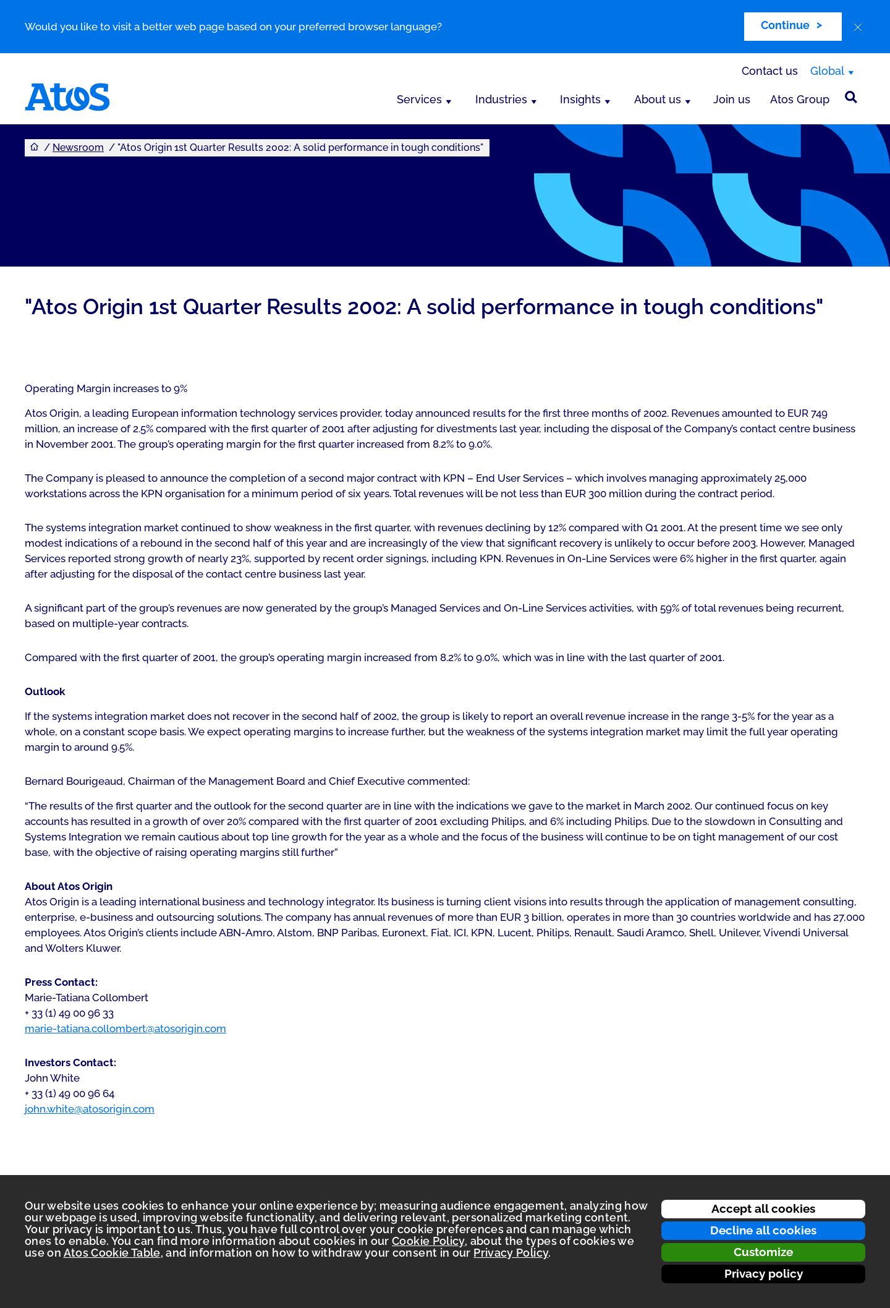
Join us (731, 99)
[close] (857, 27)
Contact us (770, 70)
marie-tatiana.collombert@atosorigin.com (125, 1028)
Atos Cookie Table (112, 1252)
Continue (785, 25)
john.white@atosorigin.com (90, 1109)
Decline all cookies (763, 1230)
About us (657, 99)
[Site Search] (851, 97)
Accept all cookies (763, 1208)
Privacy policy (763, 1273)
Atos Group (799, 99)
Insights (580, 99)
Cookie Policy (428, 1240)
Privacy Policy (510, 1252)
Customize (763, 1252)
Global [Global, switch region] (827, 70)
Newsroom (78, 147)
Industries (501, 99)
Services (419, 99)
